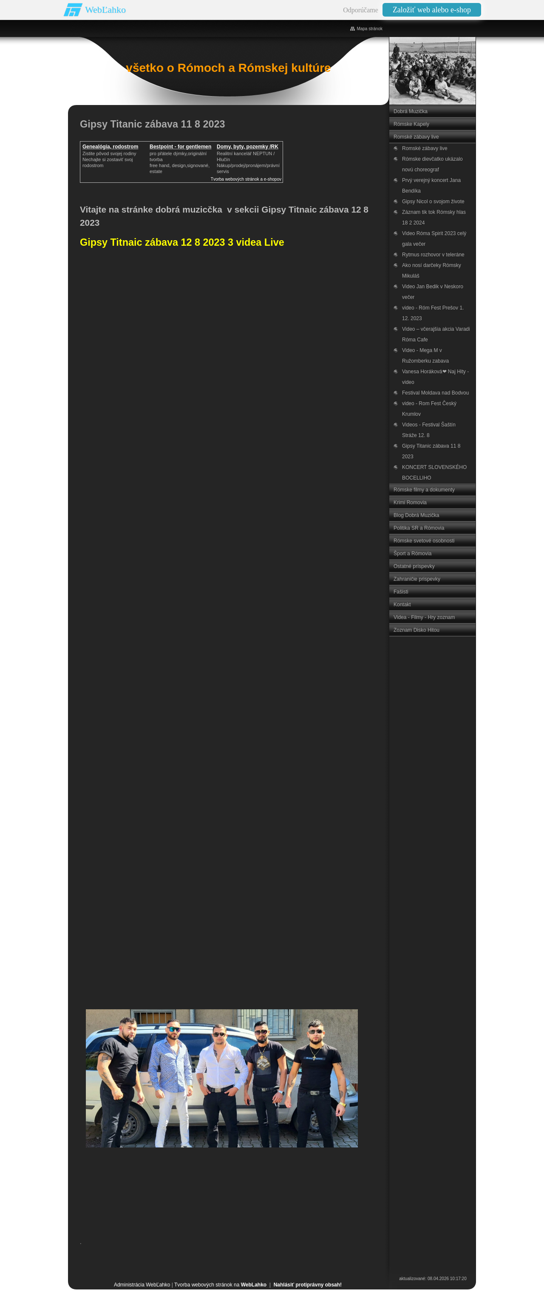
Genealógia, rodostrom (110, 147)
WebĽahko (105, 9)
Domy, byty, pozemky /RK (247, 147)
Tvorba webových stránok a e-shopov (246, 179)
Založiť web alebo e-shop (432, 10)
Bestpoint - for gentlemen (180, 147)
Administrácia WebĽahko (142, 1285)
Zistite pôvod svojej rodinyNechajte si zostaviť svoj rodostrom (109, 159)
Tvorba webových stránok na (220, 1285)
